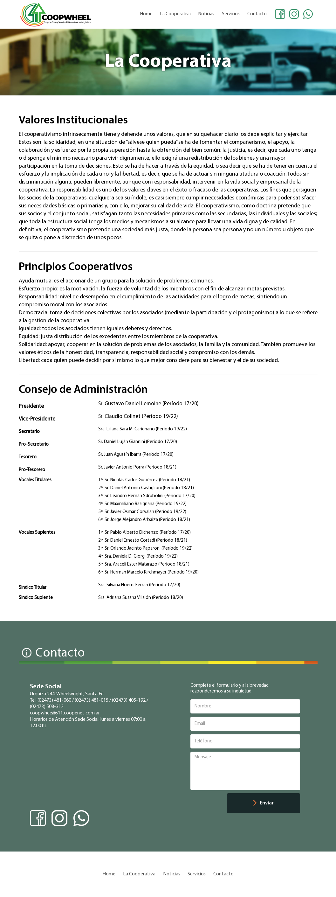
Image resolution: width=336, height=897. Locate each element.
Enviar (263, 803)
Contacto (257, 14)
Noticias (206, 14)
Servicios (231, 14)
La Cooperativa (175, 14)
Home (146, 14)
